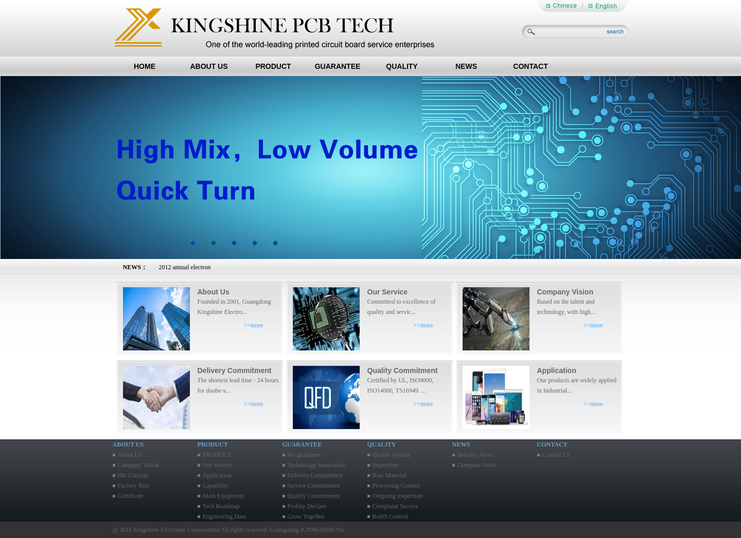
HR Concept (133, 475)
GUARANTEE (338, 66)
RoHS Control (390, 516)
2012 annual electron (185, 267)
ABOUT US (208, 66)
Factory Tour (134, 485)
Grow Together (306, 516)
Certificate (131, 495)
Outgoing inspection (398, 495)
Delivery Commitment (315, 475)
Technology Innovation (316, 465)
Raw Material (390, 475)
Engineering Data (224, 516)
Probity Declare (307, 506)
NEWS (466, 66)
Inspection (385, 465)
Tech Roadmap (221, 506)
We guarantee (304, 454)
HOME (144, 66)
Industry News (475, 454)
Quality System (392, 454)
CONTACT (530, 66)
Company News (477, 465)
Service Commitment (314, 485)
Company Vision (139, 465)
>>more (253, 325)
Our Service (218, 465)
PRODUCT (273, 66)
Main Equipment (223, 495)
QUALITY (401, 66)
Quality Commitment (314, 495)
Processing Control (396, 485)
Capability (215, 485)
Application (217, 475)
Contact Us (556, 454)
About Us (130, 454)
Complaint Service (396, 506)
